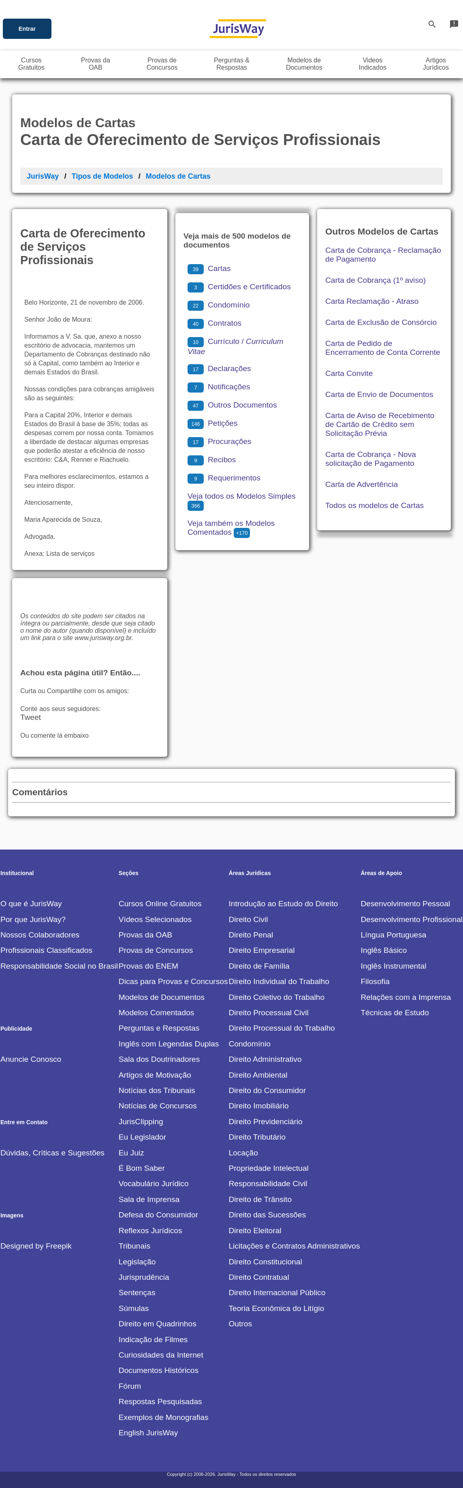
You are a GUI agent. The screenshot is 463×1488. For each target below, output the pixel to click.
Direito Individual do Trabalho (278, 981)
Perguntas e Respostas (159, 1028)
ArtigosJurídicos (436, 64)
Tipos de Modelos (102, 176)
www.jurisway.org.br (103, 637)
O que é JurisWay (31, 903)
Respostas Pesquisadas (160, 1401)
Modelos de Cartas (178, 176)
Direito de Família (258, 966)
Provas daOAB (95, 64)
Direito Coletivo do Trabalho (276, 997)
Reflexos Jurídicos (150, 1230)
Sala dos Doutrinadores (159, 1059)
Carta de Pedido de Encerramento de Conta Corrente (382, 348)
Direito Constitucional (265, 1261)
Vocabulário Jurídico (154, 1183)
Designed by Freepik (36, 1246)
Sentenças (137, 1292)
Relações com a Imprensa (406, 997)
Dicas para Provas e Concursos (173, 981)
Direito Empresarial (261, 950)
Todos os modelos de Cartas (374, 505)
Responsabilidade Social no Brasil (59, 966)
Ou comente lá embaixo (54, 735)
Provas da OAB (145, 935)
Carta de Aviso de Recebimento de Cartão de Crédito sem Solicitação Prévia (380, 424)
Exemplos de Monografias (164, 1417)
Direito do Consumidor (267, 1090)
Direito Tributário (257, 1137)
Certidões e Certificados (239, 286)
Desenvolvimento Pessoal (405, 903)
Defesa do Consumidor (158, 1214)
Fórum (130, 1386)
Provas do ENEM (148, 966)
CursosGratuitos (31, 64)
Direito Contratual (258, 1277)
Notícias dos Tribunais (157, 1090)
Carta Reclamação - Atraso (371, 301)
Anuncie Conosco (30, 1059)
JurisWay (43, 176)
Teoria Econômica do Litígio (276, 1308)
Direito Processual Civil (268, 1012)
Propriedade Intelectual (268, 1168)
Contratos (214, 323)
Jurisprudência (144, 1277)
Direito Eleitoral (254, 1230)
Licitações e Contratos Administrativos (294, 1246)
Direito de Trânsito (260, 1199)
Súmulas (134, 1308)
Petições (213, 423)
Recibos (212, 459)
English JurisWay (148, 1432)
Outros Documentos (232, 405)
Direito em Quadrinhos (157, 1323)
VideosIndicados (373, 64)
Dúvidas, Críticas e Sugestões (52, 1153)
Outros (240, 1323)
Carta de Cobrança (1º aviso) (375, 280)
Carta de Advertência (361, 484)
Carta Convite (349, 373)
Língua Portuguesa (393, 935)
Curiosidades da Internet (161, 1355)
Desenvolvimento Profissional (412, 919)
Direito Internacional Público (276, 1292)
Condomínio (219, 305)
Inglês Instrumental (393, 966)
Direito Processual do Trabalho (281, 1028)
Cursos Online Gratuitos (160, 903)
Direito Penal (250, 935)
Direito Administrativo (264, 1059)
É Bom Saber (142, 1168)
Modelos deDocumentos (304, 64)
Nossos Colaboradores (39, 935)
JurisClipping (141, 1121)
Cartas (209, 268)
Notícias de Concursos (158, 1106)
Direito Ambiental (257, 1075)
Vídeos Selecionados (155, 919)
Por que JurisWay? (33, 919)
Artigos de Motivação (155, 1075)
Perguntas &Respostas (232, 64)
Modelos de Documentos (162, 997)
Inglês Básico (384, 950)
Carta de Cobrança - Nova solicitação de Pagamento (370, 459)
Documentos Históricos (158, 1370)
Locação (243, 1153)
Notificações (219, 386)
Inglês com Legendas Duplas (169, 1044)
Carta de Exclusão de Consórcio (381, 322)
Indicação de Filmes (153, 1339)
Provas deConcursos (162, 64)
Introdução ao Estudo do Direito (283, 903)
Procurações (220, 441)
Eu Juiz (131, 1153)
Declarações (219, 368)
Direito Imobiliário (258, 1106)
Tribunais (134, 1246)
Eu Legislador (142, 1137)
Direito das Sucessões (267, 1214)
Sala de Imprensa (149, 1199)
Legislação (137, 1261)
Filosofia (375, 981)
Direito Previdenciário (265, 1121)
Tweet (30, 717)
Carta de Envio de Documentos (379, 394)
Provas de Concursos (156, 950)
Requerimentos (224, 478)
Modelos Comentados (156, 1012)
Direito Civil (248, 919)
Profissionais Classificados (46, 950)
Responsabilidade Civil (267, 1183)
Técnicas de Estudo (395, 1012)
